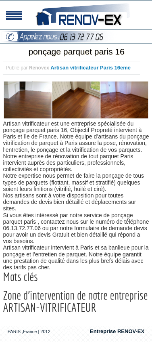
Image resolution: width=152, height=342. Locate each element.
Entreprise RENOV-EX (117, 331)
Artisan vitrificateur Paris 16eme (90, 68)
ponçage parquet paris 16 (76, 51)
